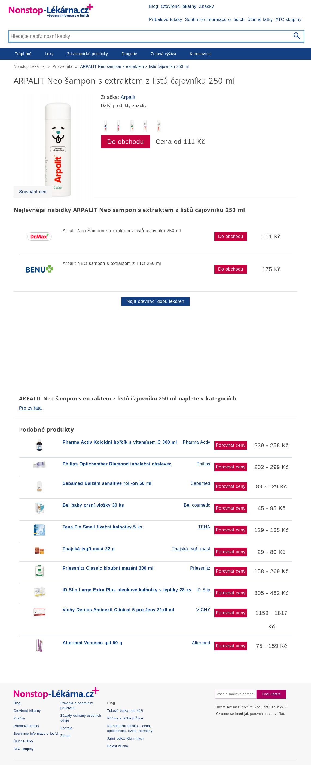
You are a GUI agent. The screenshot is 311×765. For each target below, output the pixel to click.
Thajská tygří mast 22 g (89, 548)
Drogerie (129, 54)
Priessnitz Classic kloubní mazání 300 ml (108, 568)
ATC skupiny (288, 19)
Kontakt (66, 728)
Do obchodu (125, 141)
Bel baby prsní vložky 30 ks (93, 505)
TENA (204, 527)
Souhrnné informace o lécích (215, 19)
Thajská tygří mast (191, 548)
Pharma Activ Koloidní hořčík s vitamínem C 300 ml (120, 442)
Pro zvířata (63, 66)
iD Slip (203, 590)
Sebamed (200, 483)
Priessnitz (200, 568)
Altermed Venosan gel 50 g (92, 642)
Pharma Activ (196, 442)
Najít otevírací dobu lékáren (155, 301)
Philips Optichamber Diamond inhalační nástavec (117, 464)
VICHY (203, 609)
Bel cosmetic (197, 505)
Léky (49, 54)
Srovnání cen (33, 191)
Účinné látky (260, 19)
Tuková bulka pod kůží (125, 711)
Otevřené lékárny (178, 6)
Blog (153, 6)
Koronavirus (201, 54)
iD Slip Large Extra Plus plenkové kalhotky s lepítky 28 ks (127, 590)
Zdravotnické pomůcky (87, 54)
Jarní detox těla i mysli (125, 738)
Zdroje (65, 736)
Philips (203, 464)
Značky (206, 6)
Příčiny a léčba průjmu (125, 718)
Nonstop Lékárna (29, 66)
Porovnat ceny (230, 445)
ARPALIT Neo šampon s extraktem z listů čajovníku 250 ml (134, 66)
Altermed (201, 642)
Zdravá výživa (163, 54)
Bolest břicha (117, 746)
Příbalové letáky (165, 19)
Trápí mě (23, 54)
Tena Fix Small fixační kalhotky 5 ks (102, 527)
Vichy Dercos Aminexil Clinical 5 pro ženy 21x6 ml (118, 609)
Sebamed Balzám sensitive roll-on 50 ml (107, 483)
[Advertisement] (155, 349)
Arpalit (128, 97)
